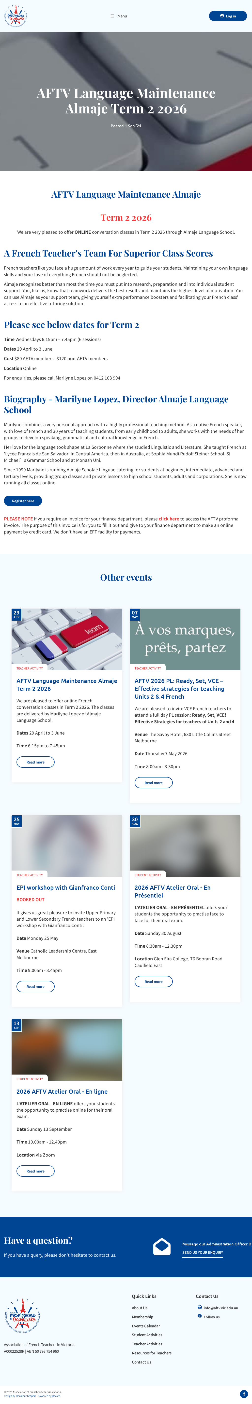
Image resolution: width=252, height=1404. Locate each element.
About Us (139, 1309)
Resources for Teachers (152, 1354)
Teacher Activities (147, 1345)
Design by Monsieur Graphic (20, 1398)
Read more (27, 760)
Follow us (212, 1318)
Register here (17, 499)
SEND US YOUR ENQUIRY (197, 1254)
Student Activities (147, 1336)
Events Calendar (146, 1327)
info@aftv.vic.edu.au (221, 1309)
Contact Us (141, 1363)
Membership (142, 1318)
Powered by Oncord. (49, 1398)
